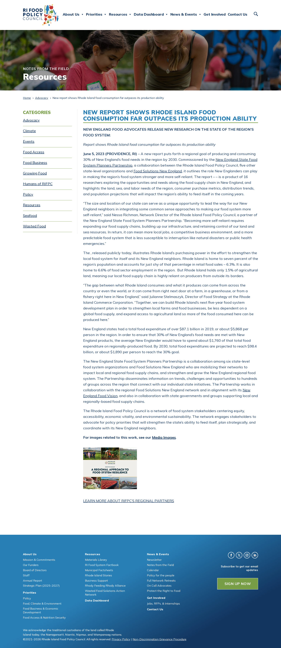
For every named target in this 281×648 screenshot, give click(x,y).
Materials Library (96, 559)
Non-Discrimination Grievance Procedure (159, 639)
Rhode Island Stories (98, 575)
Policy (28, 194)
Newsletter (154, 559)
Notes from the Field (160, 565)
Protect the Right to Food (163, 591)
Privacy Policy (121, 639)
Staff (26, 575)
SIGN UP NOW (238, 583)
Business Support (96, 580)
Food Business (35, 162)
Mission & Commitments (39, 559)
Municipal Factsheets (99, 570)
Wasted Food (34, 226)
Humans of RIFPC (38, 183)
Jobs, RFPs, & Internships (163, 603)
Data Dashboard (151, 14)
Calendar (153, 570)
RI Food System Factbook (102, 565)
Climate (29, 131)
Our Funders (31, 565)
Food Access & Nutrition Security (44, 617)
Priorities (96, 14)
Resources (120, 14)
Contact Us (237, 14)
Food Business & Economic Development (40, 610)
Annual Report (32, 580)
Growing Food (35, 173)
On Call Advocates (159, 585)
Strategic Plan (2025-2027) (41, 585)
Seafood (30, 215)
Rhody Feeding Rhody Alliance (105, 585)
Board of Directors (35, 570)
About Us (73, 14)
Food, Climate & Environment (42, 603)
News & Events (185, 14)
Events (28, 141)
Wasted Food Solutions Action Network (105, 592)
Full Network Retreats (161, 580)
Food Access (33, 152)
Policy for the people (160, 575)
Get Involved (215, 14)
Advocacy (31, 120)
